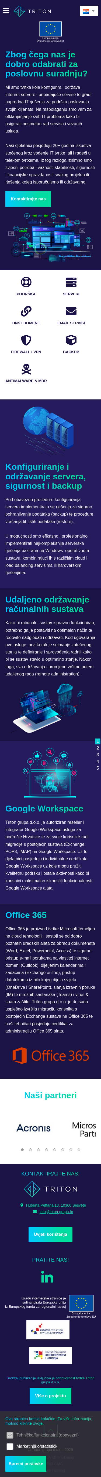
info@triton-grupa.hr (53, 1212)
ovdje (38, 1423)
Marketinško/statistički (37, 1446)
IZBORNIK (7, 10)
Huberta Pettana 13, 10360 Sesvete (53, 1205)
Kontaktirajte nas (28, 199)
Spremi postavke (26, 1463)
